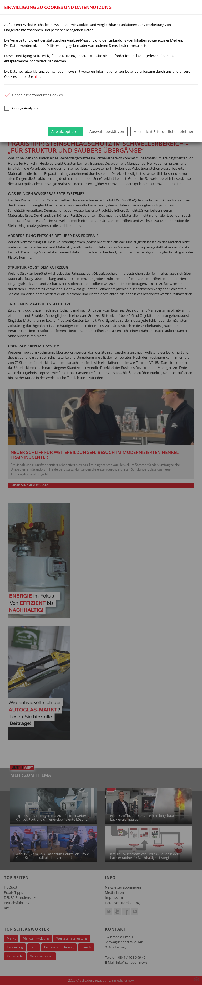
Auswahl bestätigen (106, 131)
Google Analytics (21, 108)
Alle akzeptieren (65, 131)
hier (37, 76)
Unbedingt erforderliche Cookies (33, 95)
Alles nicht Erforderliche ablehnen (164, 131)
